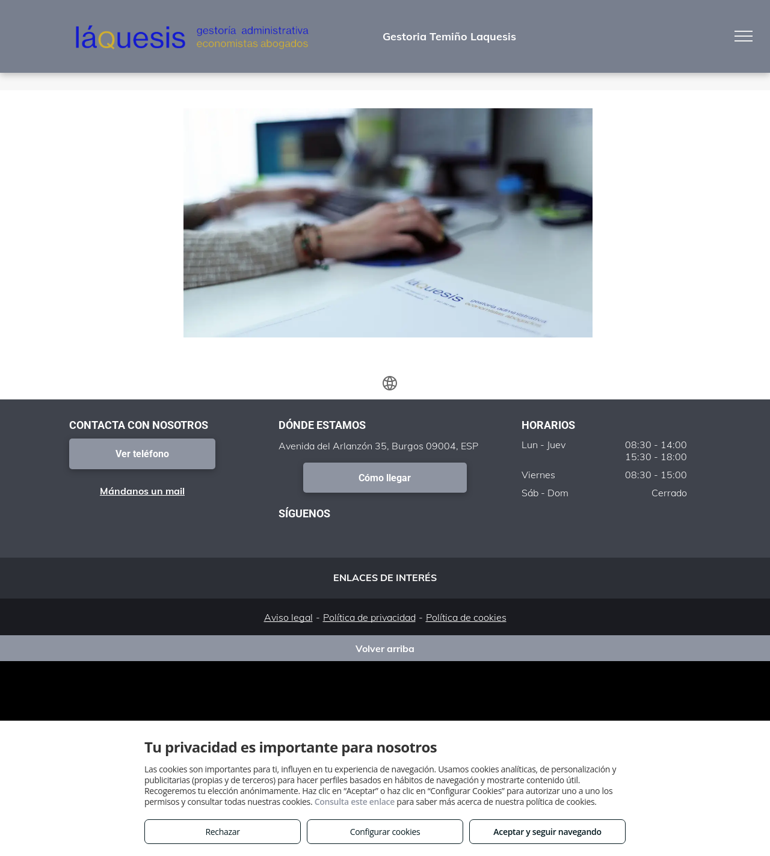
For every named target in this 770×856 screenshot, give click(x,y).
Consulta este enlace (355, 801)
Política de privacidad (369, 617)
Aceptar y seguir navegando (547, 831)
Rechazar (222, 831)
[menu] (743, 36)
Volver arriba (385, 648)
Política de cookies (466, 617)
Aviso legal (288, 617)
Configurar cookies (385, 831)
